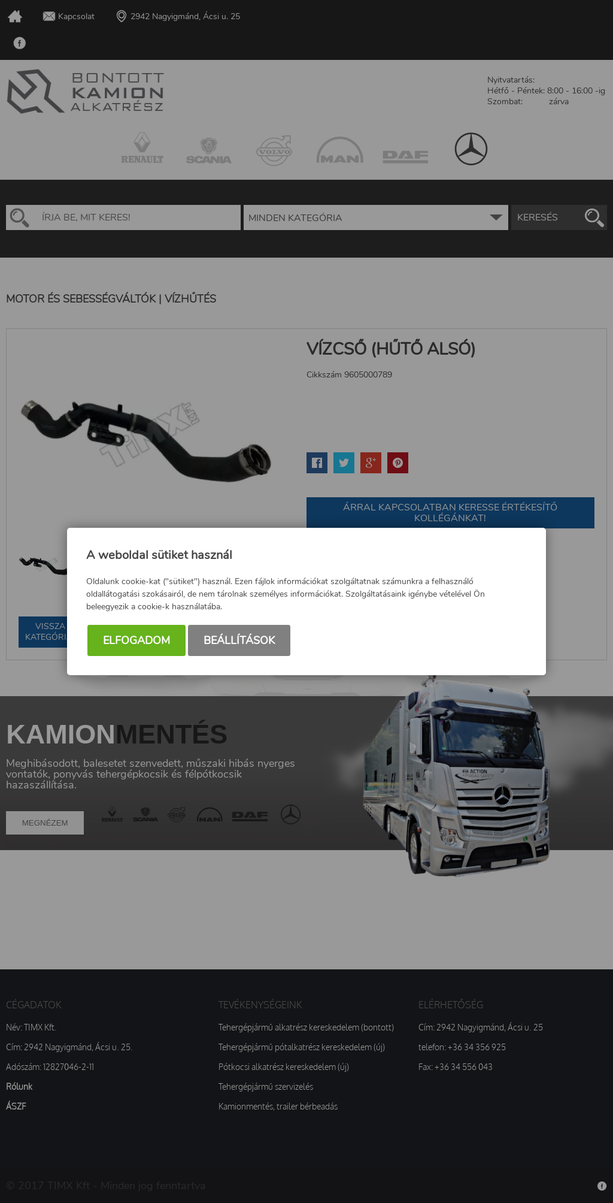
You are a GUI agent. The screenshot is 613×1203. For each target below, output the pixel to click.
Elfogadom (136, 640)
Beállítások (239, 640)
